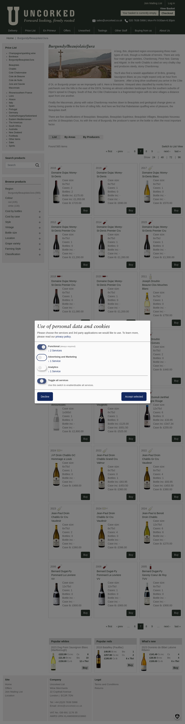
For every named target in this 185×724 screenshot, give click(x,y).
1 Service (54, 361)
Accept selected (134, 396)
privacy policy (63, 336)
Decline (45, 396)
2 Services (55, 350)
